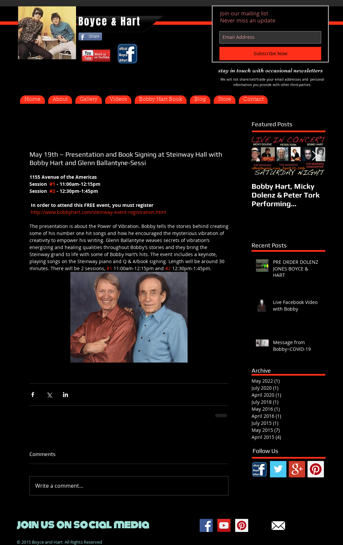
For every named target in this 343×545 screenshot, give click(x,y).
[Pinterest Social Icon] (315, 469)
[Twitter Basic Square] (278, 469)
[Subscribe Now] (270, 53)
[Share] (90, 36)
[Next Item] (315, 156)
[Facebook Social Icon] (206, 525)
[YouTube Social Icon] (223, 525)
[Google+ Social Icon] (297, 469)
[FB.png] (259, 469)
